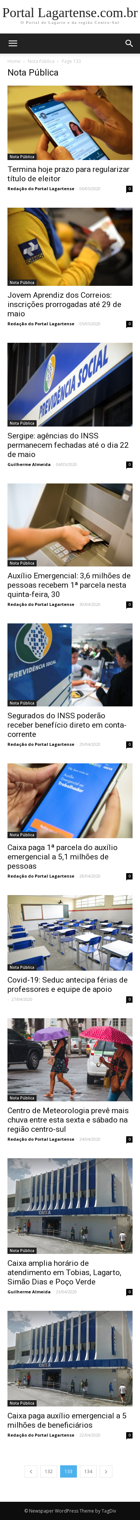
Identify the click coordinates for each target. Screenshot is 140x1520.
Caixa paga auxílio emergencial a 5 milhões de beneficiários (67, 1420)
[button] (129, 43)
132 (49, 1471)
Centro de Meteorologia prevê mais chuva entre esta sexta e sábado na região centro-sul (68, 1120)
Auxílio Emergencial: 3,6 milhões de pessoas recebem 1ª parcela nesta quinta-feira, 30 (69, 585)
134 (88, 1471)
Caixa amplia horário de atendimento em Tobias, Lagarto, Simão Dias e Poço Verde (64, 1272)
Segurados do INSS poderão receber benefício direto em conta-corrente (67, 725)
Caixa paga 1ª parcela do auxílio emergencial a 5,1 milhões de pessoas (62, 857)
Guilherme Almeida (29, 464)
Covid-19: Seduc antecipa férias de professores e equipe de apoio (67, 984)
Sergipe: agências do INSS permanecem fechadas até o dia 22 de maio (68, 445)
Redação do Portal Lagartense (40, 188)
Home (14, 61)
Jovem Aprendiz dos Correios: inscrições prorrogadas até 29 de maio (64, 304)
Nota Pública (41, 61)
